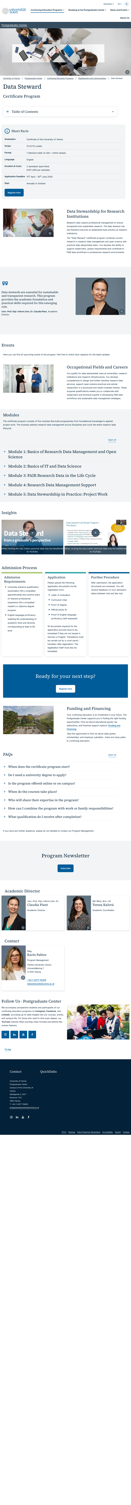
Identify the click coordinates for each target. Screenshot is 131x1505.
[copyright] (127, 72)
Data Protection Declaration (88, 1134)
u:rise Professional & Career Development (54, 1115)
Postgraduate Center (14, 25)
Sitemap (71, 1134)
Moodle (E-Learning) (50, 1078)
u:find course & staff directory (54, 1094)
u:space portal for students (53, 1088)
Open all (112, 439)
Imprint (118, 1134)
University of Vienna (11, 78)
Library (45, 1104)
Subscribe (65, 868)
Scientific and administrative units (54, 1110)
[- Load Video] (32, 537)
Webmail (45, 1083)
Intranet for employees (51, 1099)
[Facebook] (28, 1117)
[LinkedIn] (17, 1117)
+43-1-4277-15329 (36, 980)
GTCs (64, 1134)
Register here (14, 192)
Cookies (126, 1134)
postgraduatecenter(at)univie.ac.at (24, 1107)
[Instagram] (11, 1117)
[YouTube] (22, 1117)
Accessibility (107, 1134)
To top (8, 1049)
